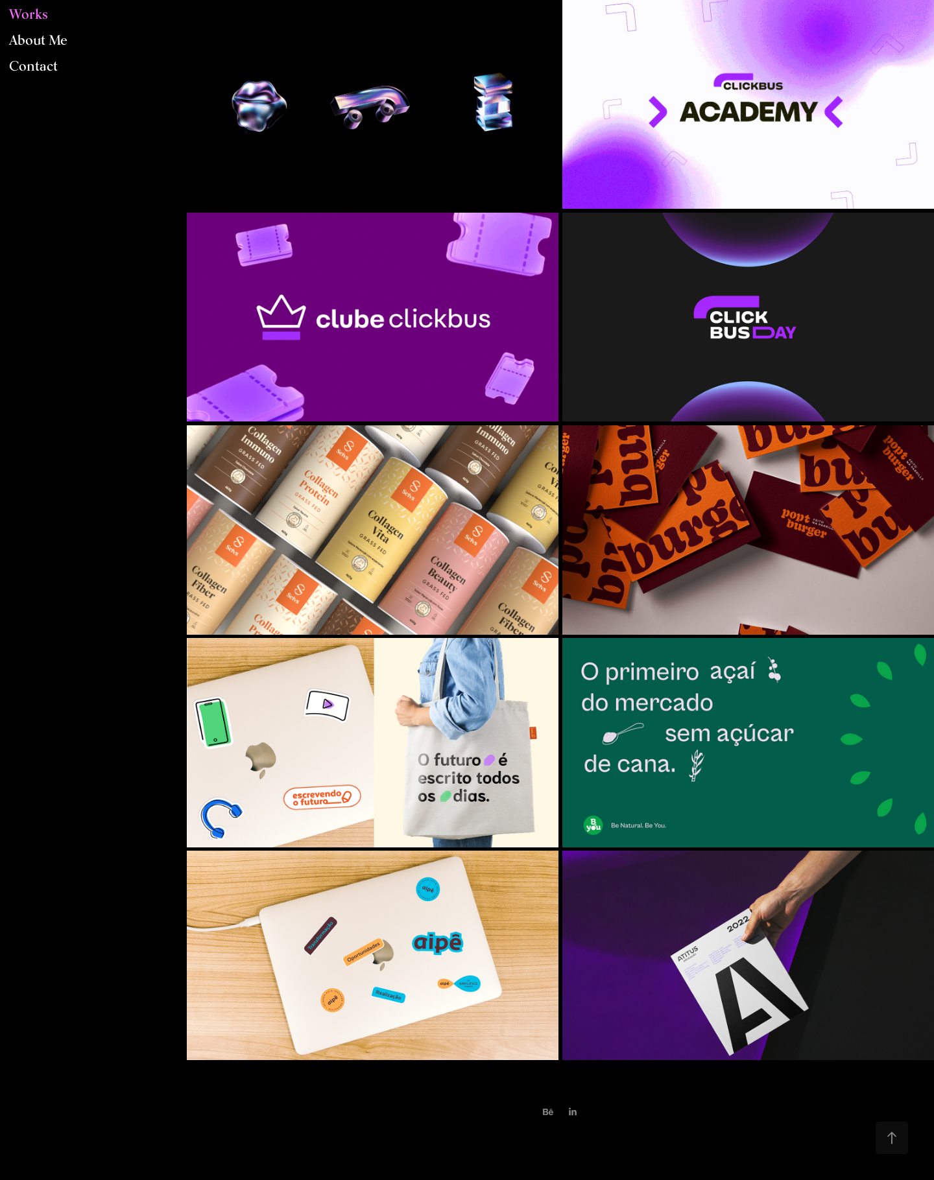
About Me (38, 40)
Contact (33, 66)
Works (28, 14)
